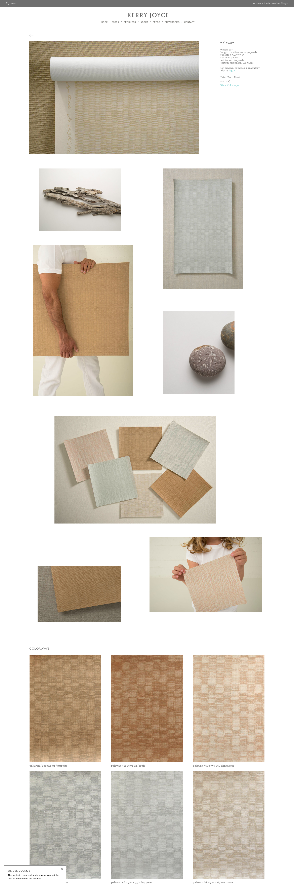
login (285, 3)
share (223, 81)
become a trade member (266, 3)
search (14, 3)
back (35, 35)
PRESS (156, 22)
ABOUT (144, 22)
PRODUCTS (130, 22)
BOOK (104, 22)
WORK (115, 22)
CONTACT (189, 22)
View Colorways (229, 85)
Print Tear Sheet (230, 77)
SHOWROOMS (172, 22)
